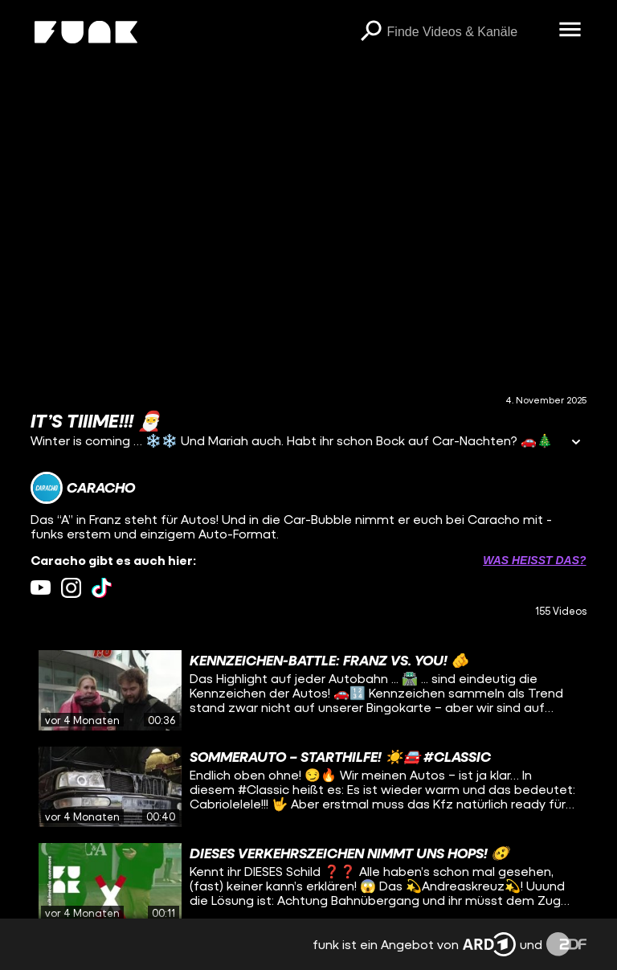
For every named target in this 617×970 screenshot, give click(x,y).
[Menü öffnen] (570, 30)
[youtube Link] (41, 588)
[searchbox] (467, 32)
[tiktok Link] (102, 588)
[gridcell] (308, 690)
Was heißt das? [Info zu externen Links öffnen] (534, 560)
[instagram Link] (71, 588)
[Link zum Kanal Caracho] (83, 488)
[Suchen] (371, 32)
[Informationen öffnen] (576, 443)
